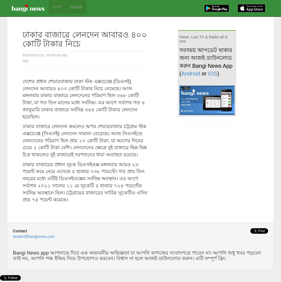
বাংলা (57, 7)
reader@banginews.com (34, 236)
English (76, 7)
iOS (212, 73)
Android (190, 73)
